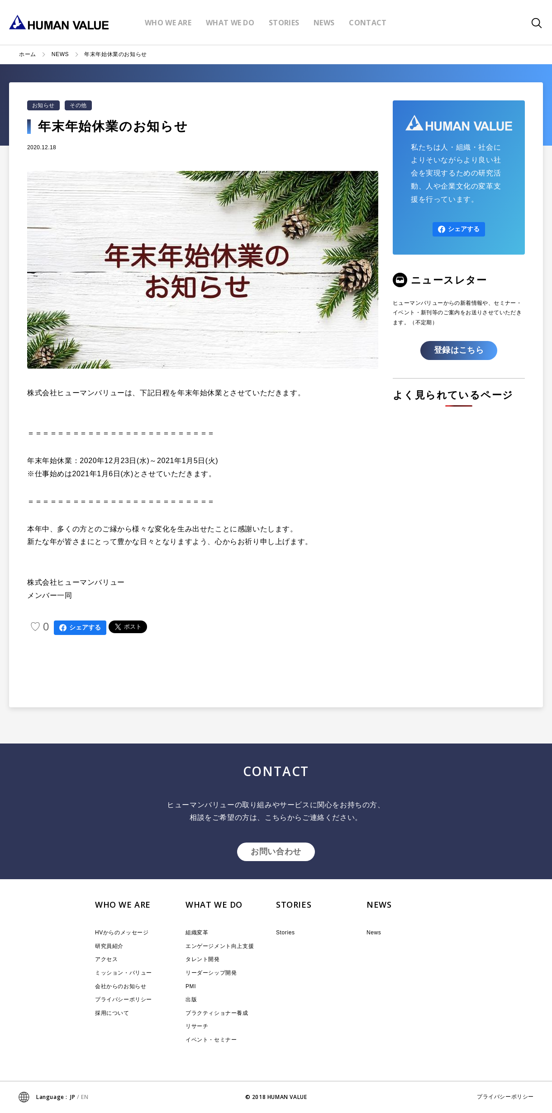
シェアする (80, 627)
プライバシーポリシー (123, 999)
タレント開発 (203, 959)
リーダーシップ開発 (211, 973)
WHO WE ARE (123, 904)
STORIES (293, 904)
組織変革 (197, 932)
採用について (112, 1013)
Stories (285, 932)
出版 (191, 999)
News (373, 932)
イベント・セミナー (211, 1040)
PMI (191, 986)
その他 (78, 105)
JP (72, 1097)
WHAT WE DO (214, 904)
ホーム (27, 54)
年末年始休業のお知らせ (115, 54)
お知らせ (43, 105)
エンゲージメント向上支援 (220, 946)
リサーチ (197, 1026)
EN (84, 1097)
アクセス (106, 959)
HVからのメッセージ (122, 932)
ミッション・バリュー (123, 973)
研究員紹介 (109, 946)
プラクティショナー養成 (217, 1013)
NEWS (60, 54)
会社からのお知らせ (120, 986)
